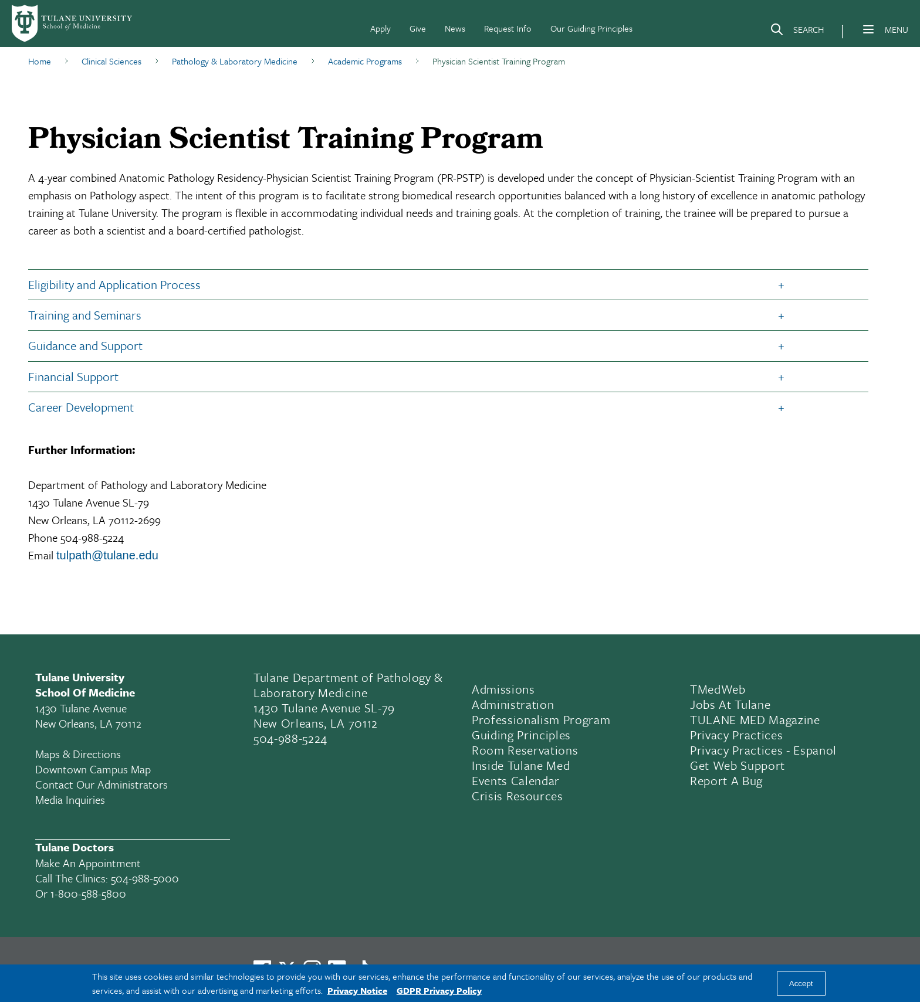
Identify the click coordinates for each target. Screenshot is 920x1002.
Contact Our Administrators (101, 784)
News (455, 28)
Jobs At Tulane (730, 704)
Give (418, 28)
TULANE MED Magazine (755, 719)
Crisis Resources (517, 795)
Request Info (508, 28)
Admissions (503, 689)
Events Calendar (516, 780)
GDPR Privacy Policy (439, 990)
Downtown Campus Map (93, 769)
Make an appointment (88, 863)
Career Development (81, 407)
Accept (801, 983)
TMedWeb (718, 689)
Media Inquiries (70, 799)
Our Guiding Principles (591, 28)
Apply (380, 28)
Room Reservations (525, 750)
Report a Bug (726, 780)
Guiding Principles (521, 734)
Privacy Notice (357, 990)
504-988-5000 (145, 878)
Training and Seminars (84, 315)
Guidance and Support (85, 345)
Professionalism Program (541, 719)
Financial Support (73, 376)
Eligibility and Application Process (114, 284)
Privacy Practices (736, 734)
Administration (513, 704)
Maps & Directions (78, 754)
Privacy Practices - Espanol (763, 750)
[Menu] (868, 29)
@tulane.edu (125, 555)
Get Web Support (737, 765)
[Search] (797, 31)
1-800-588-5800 (88, 893)
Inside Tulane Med (521, 765)
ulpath (76, 555)
